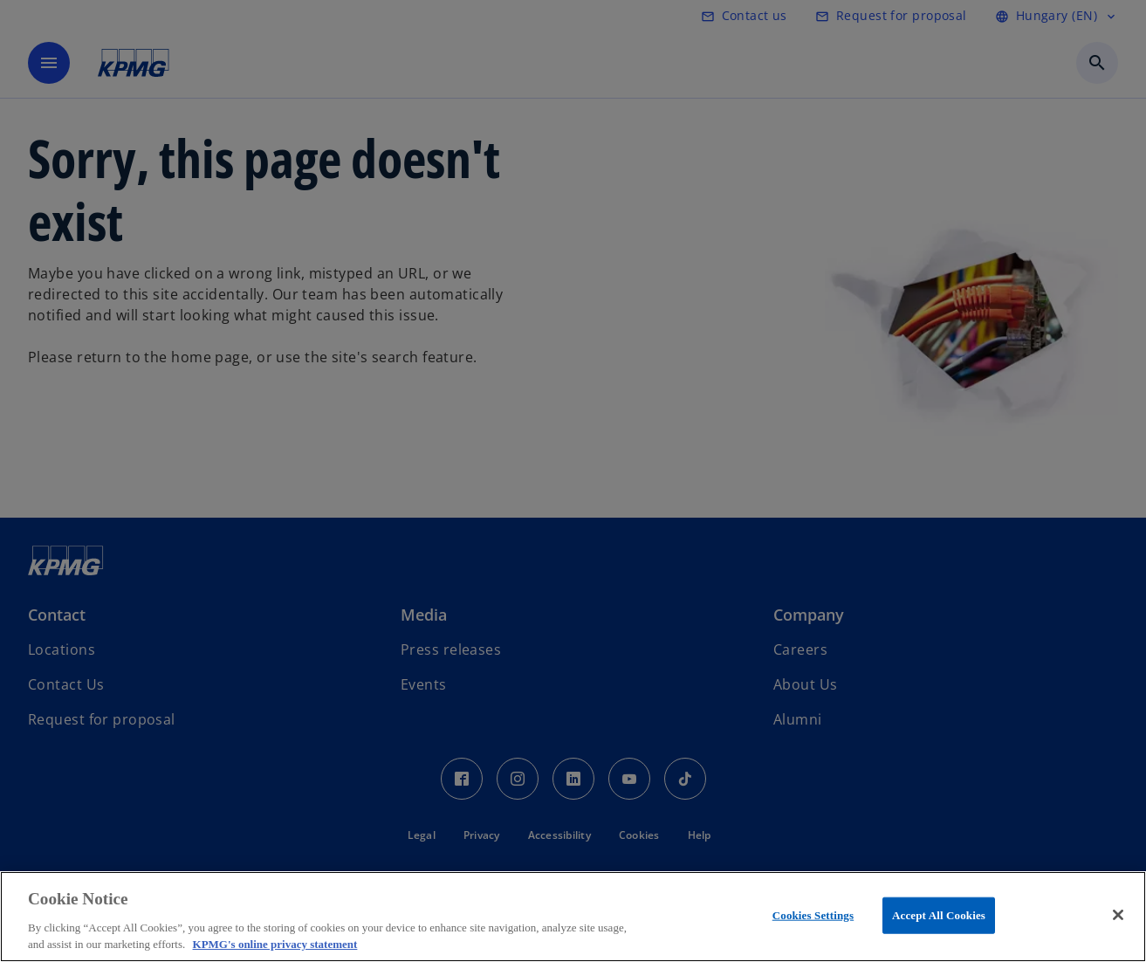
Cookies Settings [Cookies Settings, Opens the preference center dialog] (813, 915)
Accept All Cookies (938, 915)
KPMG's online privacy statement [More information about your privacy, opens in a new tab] (275, 944)
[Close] (1118, 915)
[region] (573, 916)
